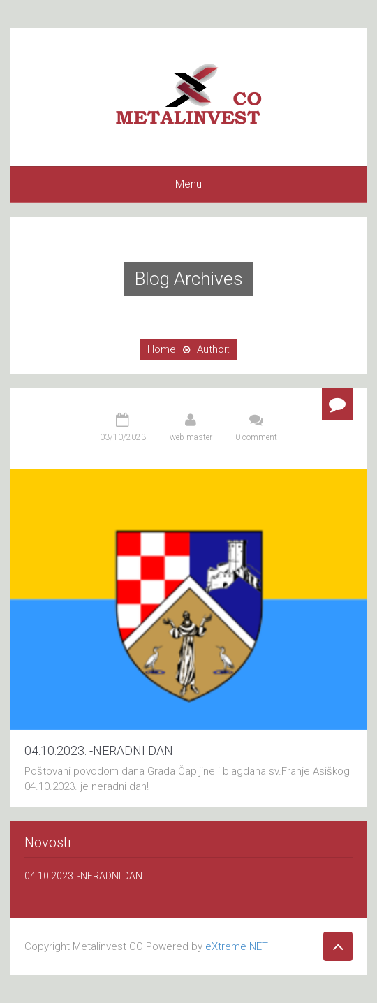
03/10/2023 (123, 437)
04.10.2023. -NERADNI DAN (98, 750)
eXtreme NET (236, 946)
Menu (188, 184)
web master (191, 437)
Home (161, 349)
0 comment (256, 437)
